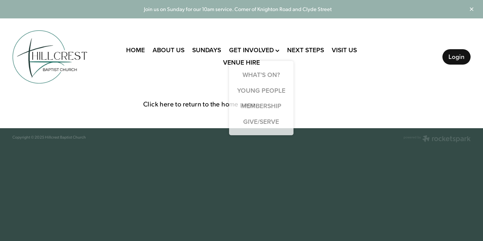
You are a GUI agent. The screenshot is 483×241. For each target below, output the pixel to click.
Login (456, 56)
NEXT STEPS (305, 50)
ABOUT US (168, 50)
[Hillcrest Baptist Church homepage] (58, 57)
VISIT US (344, 50)
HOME (135, 50)
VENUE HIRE (241, 62)
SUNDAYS (206, 50)
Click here (158, 103)
